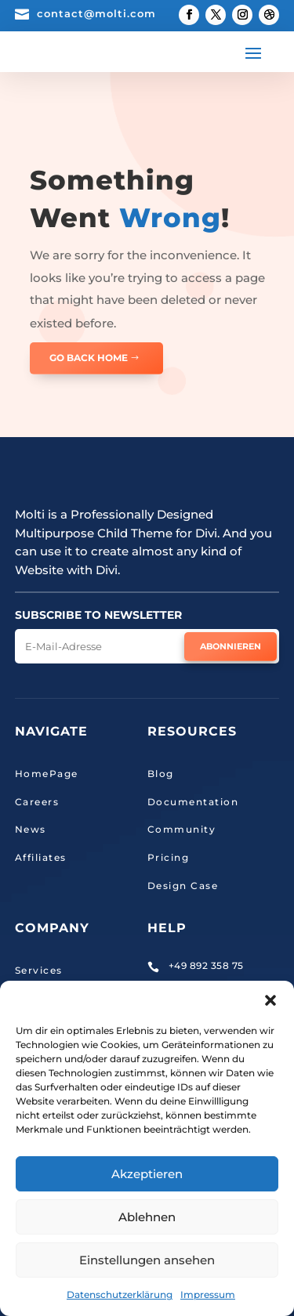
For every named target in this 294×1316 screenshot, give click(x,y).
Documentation (193, 802)
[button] (270, 1000)
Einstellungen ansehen (147, 1260)
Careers (37, 802)
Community (181, 829)
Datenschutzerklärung (119, 1294)
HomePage (46, 773)
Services (39, 970)
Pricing (168, 857)
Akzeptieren (147, 1173)
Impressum (207, 1294)
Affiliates (41, 857)
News (30, 829)
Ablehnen (147, 1216)
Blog (160, 773)
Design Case (183, 885)
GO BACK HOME (88, 357)
